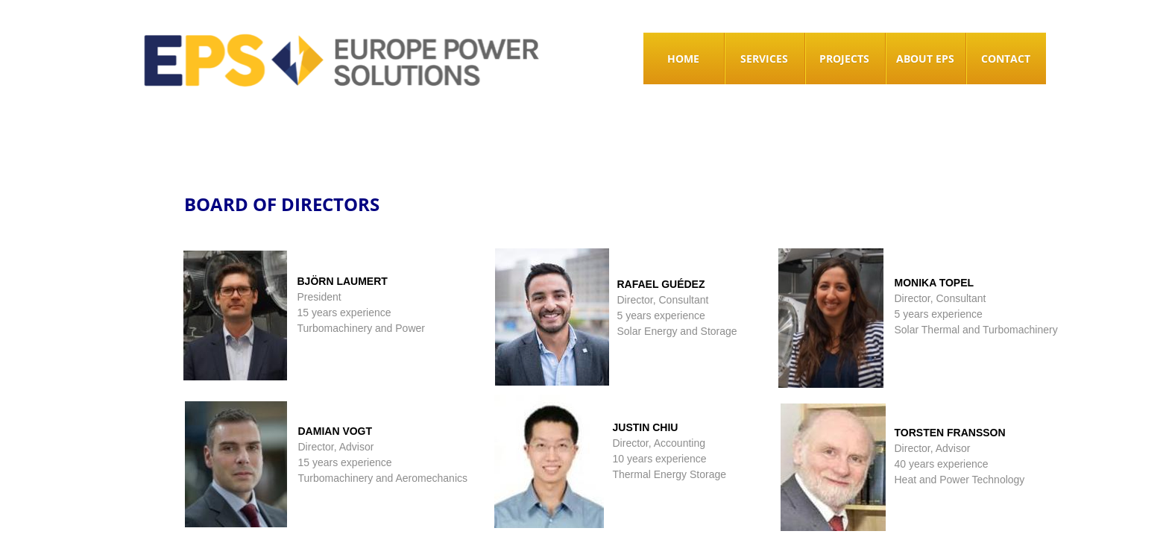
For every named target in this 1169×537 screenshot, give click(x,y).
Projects (844, 58)
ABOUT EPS (925, 58)
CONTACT (1005, 58)
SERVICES (764, 58)
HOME (683, 58)
